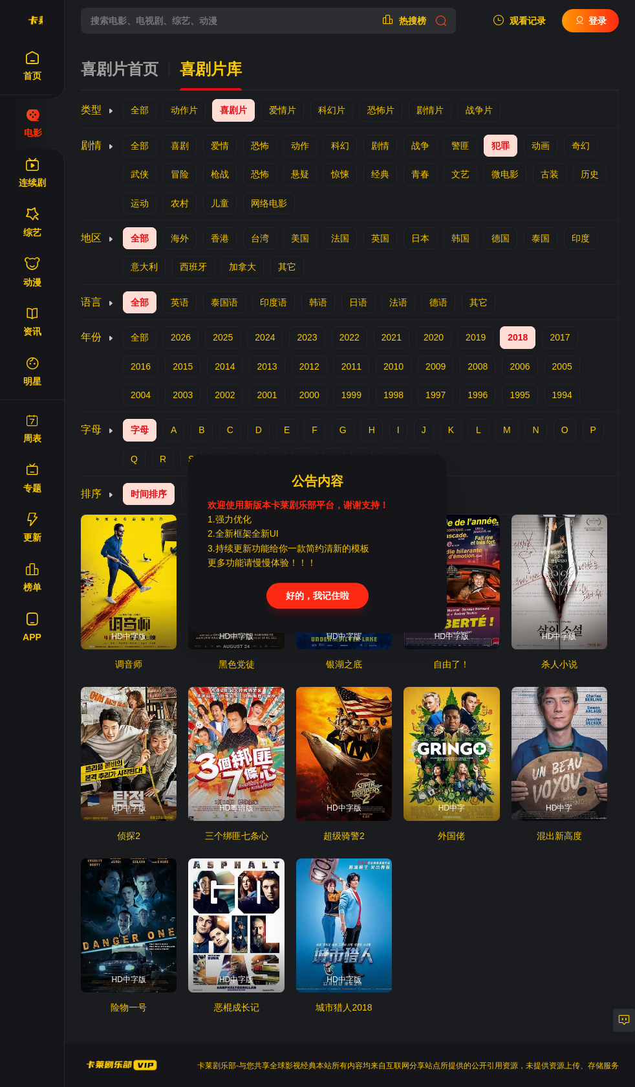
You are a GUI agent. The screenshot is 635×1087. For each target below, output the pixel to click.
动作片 (184, 110)
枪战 (220, 174)
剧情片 (430, 110)
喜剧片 (233, 110)
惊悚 (340, 174)
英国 (380, 238)
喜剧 (180, 145)
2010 (393, 366)
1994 (562, 395)
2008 (478, 366)
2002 (225, 395)
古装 (550, 174)
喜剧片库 (211, 69)
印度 (581, 238)
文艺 (460, 174)
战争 (420, 145)
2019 (476, 337)
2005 (562, 366)
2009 (435, 366)
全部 (140, 110)
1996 (478, 395)
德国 (500, 238)
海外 (180, 238)
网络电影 (269, 203)
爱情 (220, 145)
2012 (309, 366)
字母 (140, 430)
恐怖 (260, 145)
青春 (420, 174)
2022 (349, 337)
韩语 (318, 302)
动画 (541, 145)
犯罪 (500, 145)
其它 (287, 267)
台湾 (260, 238)
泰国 (541, 238)
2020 (434, 337)
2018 (518, 337)
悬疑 (300, 174)
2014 (225, 366)
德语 (438, 302)
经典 (380, 174)
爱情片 (282, 110)
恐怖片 (380, 110)
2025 (223, 337)
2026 (181, 337)
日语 (358, 302)
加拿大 (242, 267)
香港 (220, 238)
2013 (267, 366)
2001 (267, 395)
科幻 (340, 145)
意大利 (144, 267)
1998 (393, 395)
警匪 (460, 145)
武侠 (140, 174)
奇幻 (581, 145)
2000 (309, 395)
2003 (183, 395)
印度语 (273, 302)
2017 (560, 337)
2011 (351, 366)
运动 (140, 203)
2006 (520, 366)
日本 (420, 238)
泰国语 (224, 302)
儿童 (220, 203)
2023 (307, 337)
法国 (340, 238)
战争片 (479, 110)
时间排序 (149, 494)
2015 (183, 366)
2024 (265, 337)
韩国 (460, 238)
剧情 (380, 145)
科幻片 (331, 110)
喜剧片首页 (119, 69)
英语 (180, 302)
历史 (590, 174)
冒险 (180, 174)
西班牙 (193, 267)
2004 (141, 395)
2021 (392, 337)
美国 (300, 238)
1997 (435, 395)
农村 (180, 203)
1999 (351, 395)
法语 (398, 302)
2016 (141, 366)
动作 (300, 145)
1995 (520, 395)
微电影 (505, 174)
